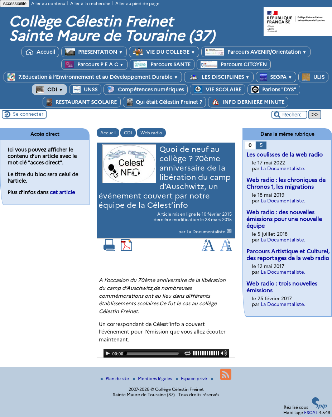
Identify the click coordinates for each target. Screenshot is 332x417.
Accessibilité (15, 3)
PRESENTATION (94, 52)
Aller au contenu (48, 3)
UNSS (85, 89)
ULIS (313, 77)
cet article (62, 192)
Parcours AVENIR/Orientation (256, 52)
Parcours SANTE (162, 64)
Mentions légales (153, 378)
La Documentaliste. (206, 231)
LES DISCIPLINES (219, 77)
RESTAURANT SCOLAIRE (82, 102)
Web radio (151, 132)
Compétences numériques (145, 89)
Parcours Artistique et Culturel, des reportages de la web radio (287, 255)
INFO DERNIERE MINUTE (248, 102)
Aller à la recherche (90, 3)
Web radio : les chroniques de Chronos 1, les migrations (286, 183)
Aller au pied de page (137, 3)
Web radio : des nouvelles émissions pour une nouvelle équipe (284, 219)
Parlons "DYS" (273, 89)
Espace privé (192, 378)
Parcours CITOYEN (234, 64)
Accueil (40, 52)
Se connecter (28, 114)
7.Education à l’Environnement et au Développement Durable (93, 77)
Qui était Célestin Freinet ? (164, 102)
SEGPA (276, 77)
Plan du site (115, 378)
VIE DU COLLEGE (164, 52)
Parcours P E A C (94, 64)
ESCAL (311, 412)
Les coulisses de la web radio (284, 154)
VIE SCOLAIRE (217, 89)
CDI (49, 89)
